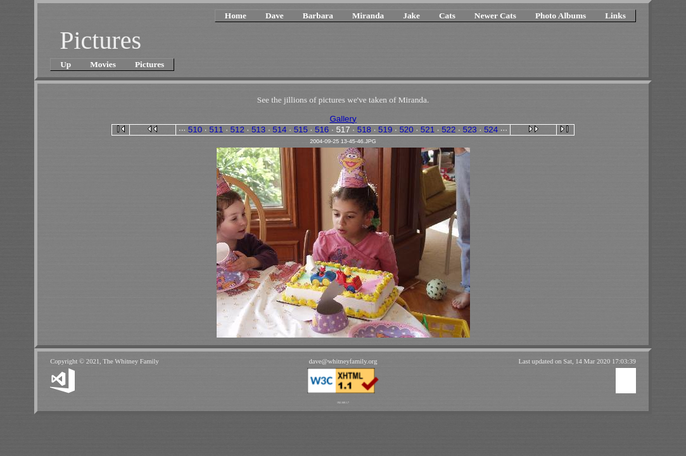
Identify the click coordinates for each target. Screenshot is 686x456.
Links (615, 15)
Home (235, 15)
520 (406, 129)
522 (448, 129)
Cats (447, 15)
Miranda (368, 15)
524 (491, 129)
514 (279, 129)
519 (385, 129)
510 (195, 129)
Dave (274, 15)
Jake (411, 15)
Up (65, 64)
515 (301, 129)
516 (322, 129)
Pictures (149, 64)
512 (238, 129)
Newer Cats (495, 15)
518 (364, 129)
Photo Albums (560, 15)
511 (216, 129)
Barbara (318, 15)
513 (258, 129)
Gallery (342, 119)
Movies (103, 64)
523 (470, 129)
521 (428, 129)
